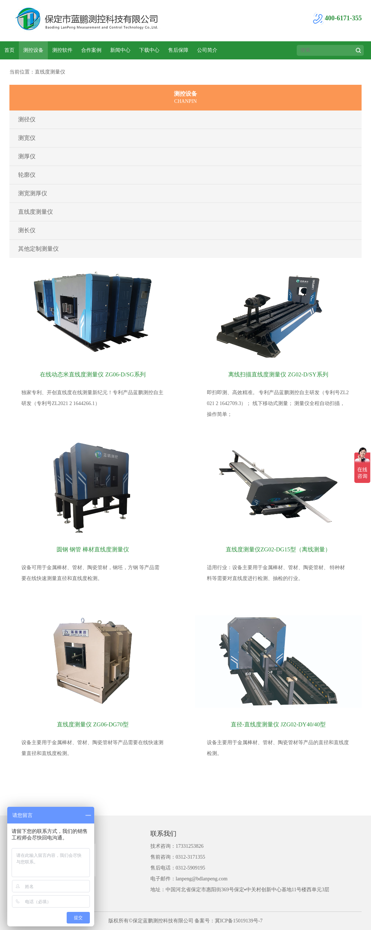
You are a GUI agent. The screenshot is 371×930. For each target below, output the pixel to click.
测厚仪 (27, 156)
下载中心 (149, 50)
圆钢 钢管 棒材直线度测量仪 (93, 549)
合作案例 (91, 50)
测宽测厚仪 (32, 193)
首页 (9, 50)
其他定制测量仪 (38, 249)
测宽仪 (27, 138)
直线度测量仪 (35, 212)
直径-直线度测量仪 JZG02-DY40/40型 (278, 724)
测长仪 (27, 230)
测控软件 (62, 50)
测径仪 (27, 119)
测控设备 (33, 50)
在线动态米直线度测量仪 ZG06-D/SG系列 (92, 374)
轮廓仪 (27, 175)
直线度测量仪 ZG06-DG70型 (93, 724)
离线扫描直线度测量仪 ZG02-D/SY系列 (278, 374)
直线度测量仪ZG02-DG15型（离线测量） (278, 549)
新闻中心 (120, 50)
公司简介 (207, 50)
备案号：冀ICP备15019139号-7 (228, 920)
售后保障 (178, 50)
